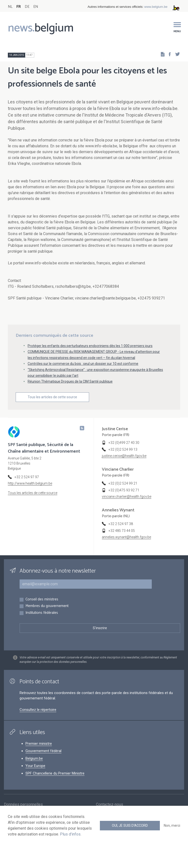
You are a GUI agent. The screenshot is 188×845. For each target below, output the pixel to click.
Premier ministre (38, 743)
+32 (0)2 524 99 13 (122, 449)
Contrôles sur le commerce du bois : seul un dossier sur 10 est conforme (83, 364)
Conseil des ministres (41, 599)
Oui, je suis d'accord (130, 825)
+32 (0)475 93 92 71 (123, 490)
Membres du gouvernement (47, 606)
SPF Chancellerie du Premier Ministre (54, 773)
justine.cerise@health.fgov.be (124, 456)
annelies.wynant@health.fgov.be (126, 537)
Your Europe (35, 766)
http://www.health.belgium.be (30, 483)
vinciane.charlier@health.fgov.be (126, 496)
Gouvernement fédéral (43, 751)
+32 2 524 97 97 (26, 477)
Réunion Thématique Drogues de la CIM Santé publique (70, 381)
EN (35, 6)
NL (10, 6)
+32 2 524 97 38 (120, 524)
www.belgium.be (155, 7)
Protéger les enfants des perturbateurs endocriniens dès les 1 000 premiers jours (90, 346)
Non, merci (172, 825)
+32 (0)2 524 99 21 (122, 483)
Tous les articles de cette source (52, 397)
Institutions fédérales (41, 613)
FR (18, 6)
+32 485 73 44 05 (121, 531)
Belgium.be (34, 758)
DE (27, 6)
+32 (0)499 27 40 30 (123, 443)
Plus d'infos (70, 834)
